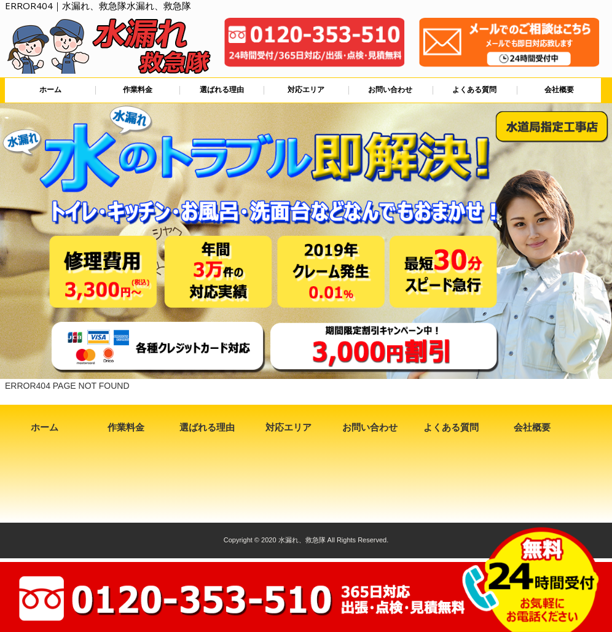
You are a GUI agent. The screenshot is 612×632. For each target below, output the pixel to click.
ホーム (50, 89)
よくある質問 (474, 89)
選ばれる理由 (222, 89)
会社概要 (559, 89)
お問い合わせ (390, 89)
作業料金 (137, 89)
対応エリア (306, 89)
